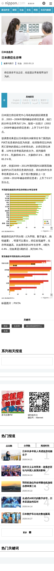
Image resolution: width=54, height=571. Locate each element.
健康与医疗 (9, 63)
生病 (6, 331)
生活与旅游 (46, 10)
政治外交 (5, 10)
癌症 (6, 326)
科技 (36, 10)
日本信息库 (7, 52)
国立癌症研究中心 (34, 326)
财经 (15, 10)
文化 (29, 10)
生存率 (17, 326)
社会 (22, 10)
